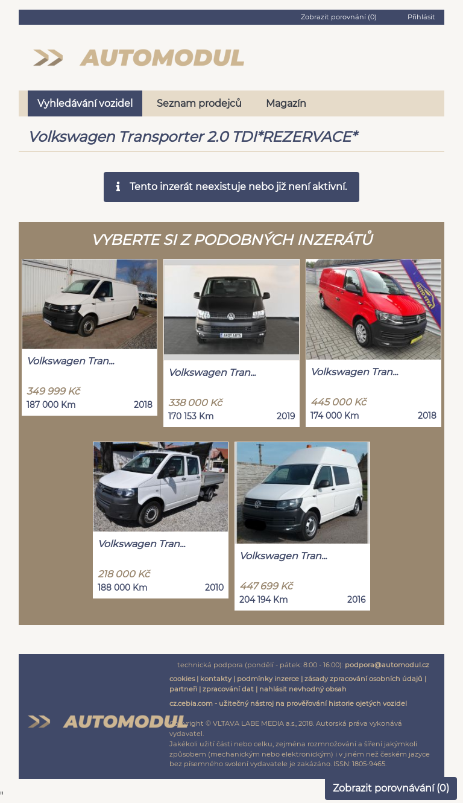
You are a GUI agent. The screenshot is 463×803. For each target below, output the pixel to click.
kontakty (216, 678)
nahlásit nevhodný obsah (303, 689)
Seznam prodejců (199, 103)
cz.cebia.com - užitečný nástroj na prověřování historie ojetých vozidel (288, 703)
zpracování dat (228, 689)
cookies (182, 678)
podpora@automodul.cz (387, 665)
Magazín (286, 103)
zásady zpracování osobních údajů (363, 678)
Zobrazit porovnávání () (391, 788)
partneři (183, 689)
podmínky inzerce (268, 678)
